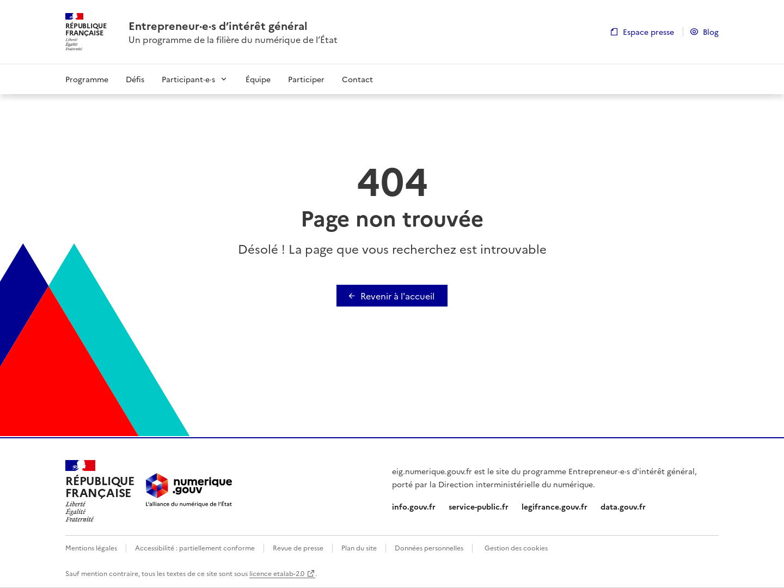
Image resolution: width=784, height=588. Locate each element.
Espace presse (648, 31)
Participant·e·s (188, 79)
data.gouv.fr (623, 506)
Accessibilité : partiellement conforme (195, 547)
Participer (306, 79)
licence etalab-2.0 (276, 573)
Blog (711, 31)
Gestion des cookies (516, 547)
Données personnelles (429, 547)
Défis (135, 79)
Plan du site (359, 547)
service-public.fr (479, 506)
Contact (357, 79)
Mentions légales (91, 547)
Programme (86, 79)
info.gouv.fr (414, 506)
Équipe (258, 79)
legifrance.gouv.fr (554, 506)
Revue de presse (298, 547)
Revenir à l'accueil (397, 296)
